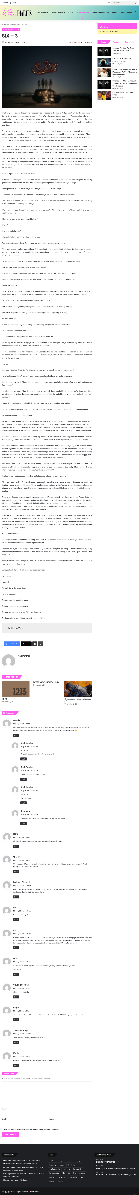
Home (5, 24)
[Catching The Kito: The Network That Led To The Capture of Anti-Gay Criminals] (104, 85)
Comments (129, 42)
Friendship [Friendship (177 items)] (52, 1164)
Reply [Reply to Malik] (16, 973)
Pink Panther (10, 42)
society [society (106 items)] (60, 1180)
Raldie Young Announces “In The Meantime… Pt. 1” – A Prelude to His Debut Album (124, 73)
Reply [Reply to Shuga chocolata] (16, 996)
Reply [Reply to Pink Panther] (23, 758)
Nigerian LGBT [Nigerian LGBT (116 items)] (61, 1176)
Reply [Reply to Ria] (16, 947)
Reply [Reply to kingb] (16, 1019)
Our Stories (42, 12)
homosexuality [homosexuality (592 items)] (54, 1172)
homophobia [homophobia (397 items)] (77, 1168)
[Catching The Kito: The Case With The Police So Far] (104, 52)
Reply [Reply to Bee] (16, 919)
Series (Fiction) (82, 12)
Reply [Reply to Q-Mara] (16, 870)
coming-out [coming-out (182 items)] (69, 1160)
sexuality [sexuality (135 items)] (52, 1180)
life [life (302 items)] (69, 1172)
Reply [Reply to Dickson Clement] (16, 896)
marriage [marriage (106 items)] (82, 1172)
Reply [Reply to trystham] (23, 822)
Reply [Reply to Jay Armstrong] (16, 1041)
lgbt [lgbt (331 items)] (63, 1172)
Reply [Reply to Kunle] (16, 1064)
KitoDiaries (35, 1191)
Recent (103, 42)
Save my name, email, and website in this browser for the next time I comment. (31, 1128)
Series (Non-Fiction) (100, 12)
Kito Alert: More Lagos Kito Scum (15, 1179)
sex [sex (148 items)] (81, 1176)
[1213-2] (16, 688)
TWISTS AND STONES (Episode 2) (46, 681)
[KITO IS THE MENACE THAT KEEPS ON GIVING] (104, 63)
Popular (116, 42)
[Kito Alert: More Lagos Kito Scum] (104, 96)
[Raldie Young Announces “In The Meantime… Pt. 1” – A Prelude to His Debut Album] (104, 73)
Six (18, 29)
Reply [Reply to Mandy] (16, 734)
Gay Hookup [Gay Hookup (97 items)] (72, 1164)
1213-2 (4, 698)
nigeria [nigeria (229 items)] (51, 1176)
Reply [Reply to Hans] (16, 845)
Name (4, 1108)
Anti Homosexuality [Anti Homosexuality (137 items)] (55, 1160)
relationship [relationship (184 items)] (73, 1176)
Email (4, 1118)
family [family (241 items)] (78, 1160)
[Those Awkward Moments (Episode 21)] (78, 688)
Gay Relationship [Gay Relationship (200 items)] (54, 1168)
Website (51, 1118)
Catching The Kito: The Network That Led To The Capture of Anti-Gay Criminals (124, 84)
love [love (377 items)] (74, 1172)
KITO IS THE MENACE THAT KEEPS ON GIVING (20, 1163)
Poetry (114, 12)
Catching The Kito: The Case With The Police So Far (21, 1159)
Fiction (70, 12)
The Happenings (57, 12)
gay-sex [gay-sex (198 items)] (61, 1164)
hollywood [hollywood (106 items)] (67, 1168)
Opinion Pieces (126, 12)
